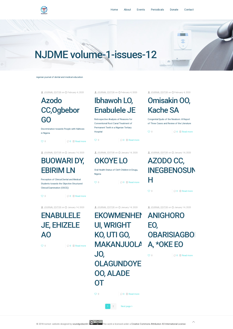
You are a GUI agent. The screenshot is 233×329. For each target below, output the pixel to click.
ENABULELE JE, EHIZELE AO (60, 225)
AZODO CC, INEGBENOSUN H (172, 170)
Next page (127, 306)
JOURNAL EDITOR (52, 92)
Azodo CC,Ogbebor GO (60, 110)
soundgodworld (80, 324)
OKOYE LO (110, 160)
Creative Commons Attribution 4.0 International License (158, 324)
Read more (80, 141)
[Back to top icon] (193, 322)
